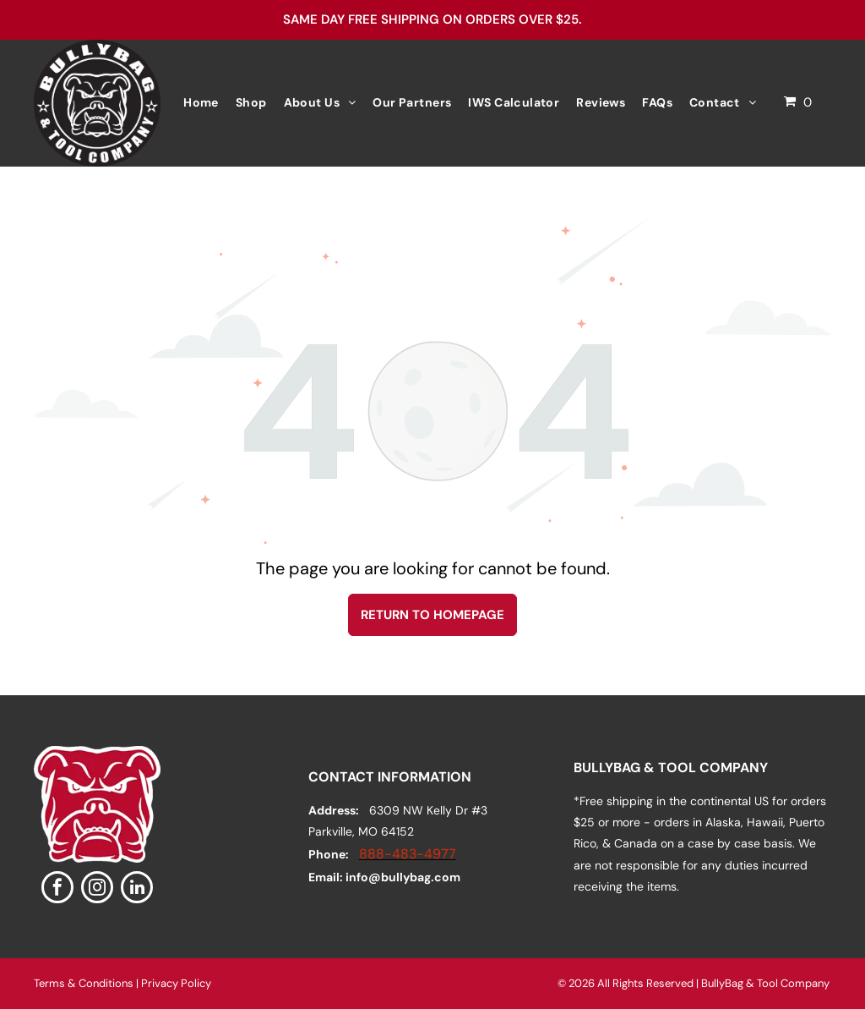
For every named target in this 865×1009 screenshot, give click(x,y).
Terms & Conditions (83, 983)
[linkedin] (137, 889)
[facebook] (57, 889)
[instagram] (97, 889)
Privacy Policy (176, 983)
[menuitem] (201, 102)
